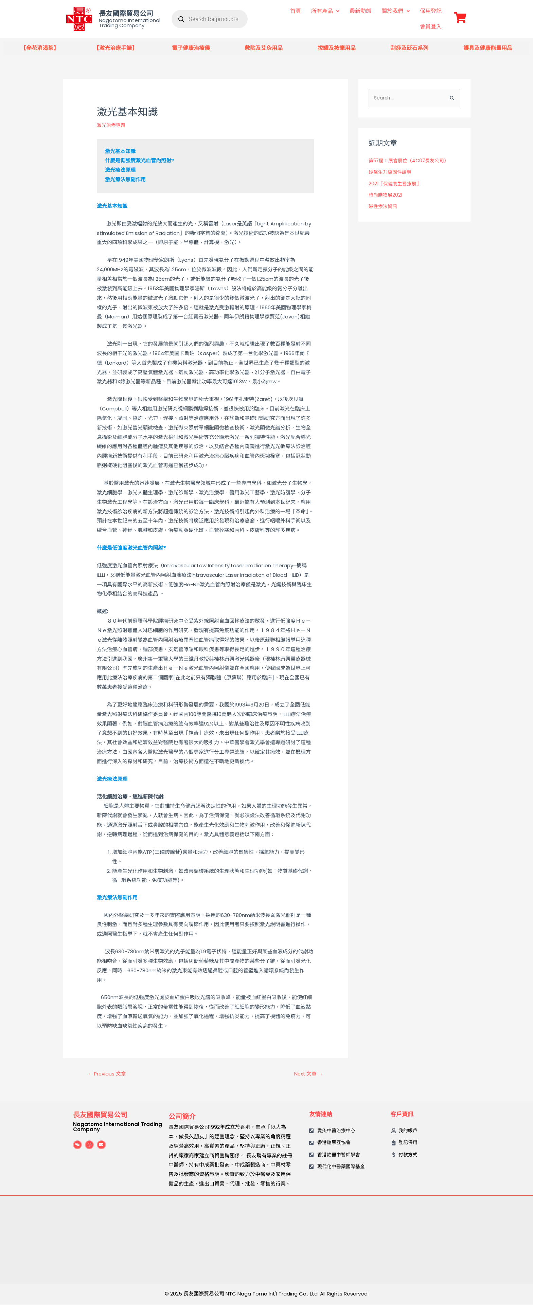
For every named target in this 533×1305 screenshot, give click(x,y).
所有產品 (325, 11)
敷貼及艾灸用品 (264, 48)
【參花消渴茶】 (40, 48)
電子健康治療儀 (191, 48)
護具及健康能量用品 (487, 48)
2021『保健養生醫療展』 (397, 184)
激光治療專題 (112, 125)
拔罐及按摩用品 (337, 48)
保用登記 (431, 11)
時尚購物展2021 (386, 195)
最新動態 (360, 11)
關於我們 (395, 11)
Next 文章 (306, 1074)
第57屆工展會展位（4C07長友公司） (412, 161)
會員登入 (431, 27)
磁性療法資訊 (384, 207)
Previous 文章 (109, 1074)
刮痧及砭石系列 (409, 48)
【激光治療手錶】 (115, 48)
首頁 (295, 11)
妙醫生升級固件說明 (391, 173)
